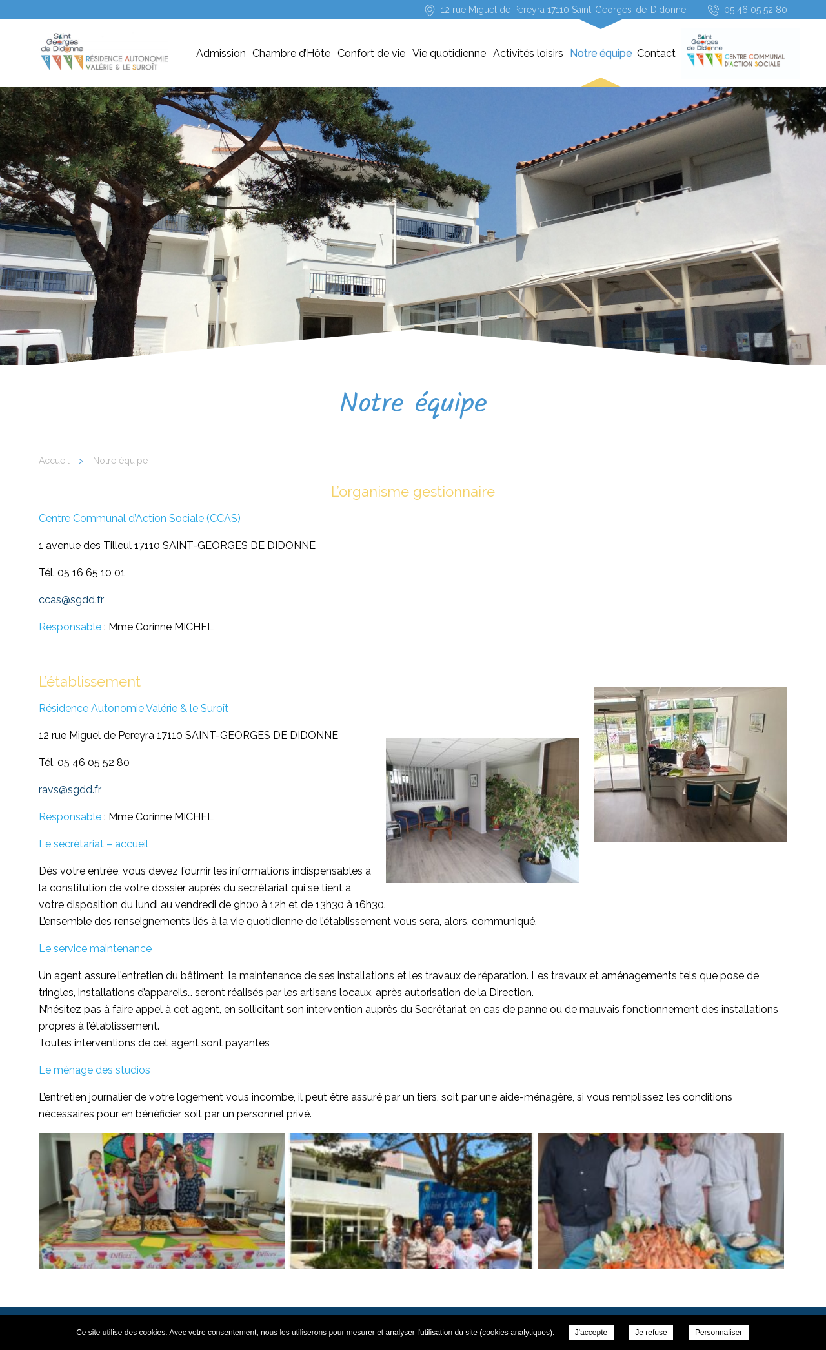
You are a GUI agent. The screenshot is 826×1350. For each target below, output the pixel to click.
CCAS (732, 53)
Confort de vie (371, 53)
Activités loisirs (528, 53)
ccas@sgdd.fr (71, 600)
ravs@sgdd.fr (70, 790)
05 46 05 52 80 (755, 10)
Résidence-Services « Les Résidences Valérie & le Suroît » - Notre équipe (103, 51)
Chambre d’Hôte (291, 53)
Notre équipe (601, 53)
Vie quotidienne (449, 53)
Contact (656, 53)
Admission (221, 53)
